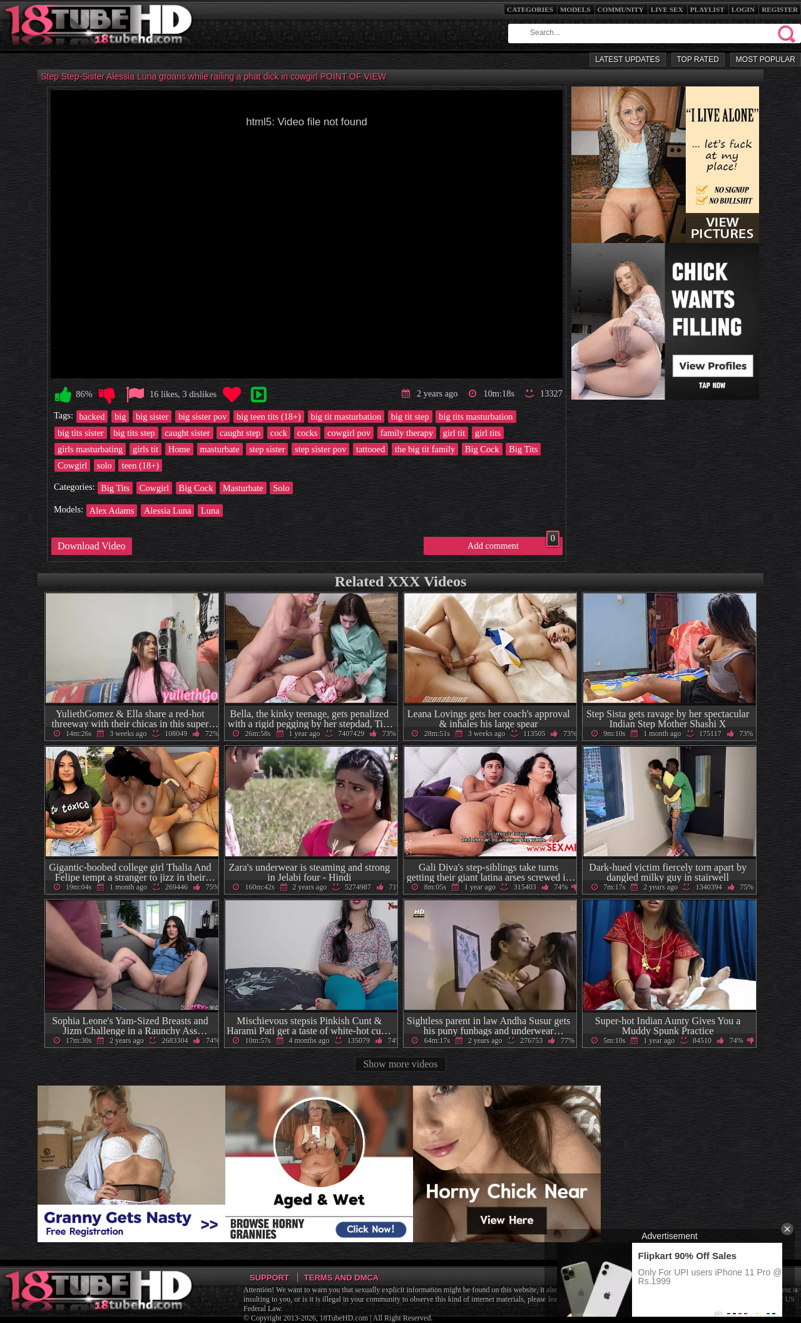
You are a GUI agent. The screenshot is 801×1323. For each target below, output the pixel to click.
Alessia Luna (167, 511)
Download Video (92, 546)
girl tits (488, 433)
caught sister (187, 433)
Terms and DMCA (341, 1277)
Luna (210, 511)
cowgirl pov (348, 433)
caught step (240, 433)
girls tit (145, 449)
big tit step (410, 417)
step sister (267, 449)
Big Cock (482, 449)
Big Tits (523, 449)
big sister (152, 417)
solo (104, 465)
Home (179, 449)
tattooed (370, 449)
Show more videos (400, 1064)
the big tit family (425, 449)
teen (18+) (140, 465)
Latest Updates (627, 59)
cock (278, 433)
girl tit (454, 433)
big (120, 417)
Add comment (513, 544)
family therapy (406, 433)
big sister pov (202, 417)
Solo (281, 488)
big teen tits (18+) (269, 417)
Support (269, 1277)
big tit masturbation (346, 417)
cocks (307, 433)
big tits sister (81, 433)
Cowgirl (72, 465)
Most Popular (765, 59)
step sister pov (320, 449)
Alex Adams (112, 511)
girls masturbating (90, 449)
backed (92, 417)
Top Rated (698, 59)
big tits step (134, 433)
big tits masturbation (476, 417)
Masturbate (243, 488)
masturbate (220, 449)
